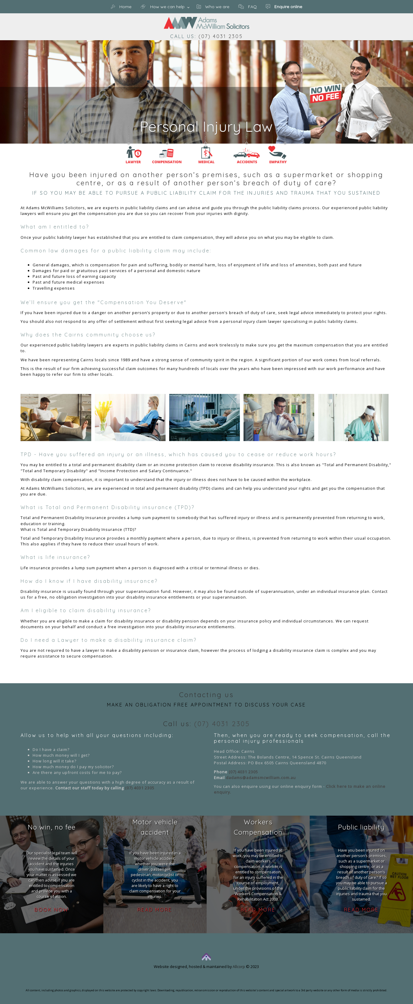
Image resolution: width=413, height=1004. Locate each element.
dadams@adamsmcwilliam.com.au (261, 777)
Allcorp (239, 966)
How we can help (162, 6)
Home (121, 6)
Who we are (213, 6)
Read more (154, 910)
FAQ (247, 6)
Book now (51, 910)
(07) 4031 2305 (220, 36)
